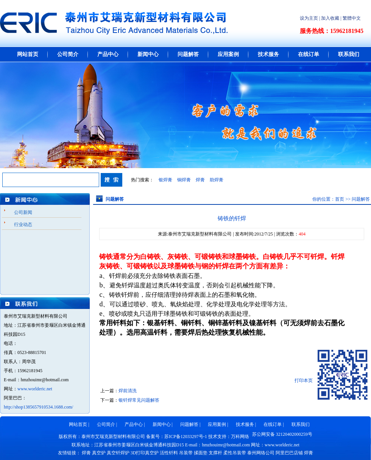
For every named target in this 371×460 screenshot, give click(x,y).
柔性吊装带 (234, 452)
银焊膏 (165, 179)
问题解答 (188, 54)
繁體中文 (352, 18)
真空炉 (99, 452)
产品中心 (107, 54)
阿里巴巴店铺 (289, 452)
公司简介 (67, 54)
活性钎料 (169, 452)
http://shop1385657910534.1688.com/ (38, 407)
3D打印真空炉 (145, 452)
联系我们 (348, 54)
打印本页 (304, 380)
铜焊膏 (184, 179)
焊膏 (200, 179)
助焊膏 (216, 179)
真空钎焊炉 (118, 452)
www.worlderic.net (34, 388)
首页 (339, 199)
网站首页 (27, 54)
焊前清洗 (127, 390)
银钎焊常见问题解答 (138, 400)
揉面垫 (200, 452)
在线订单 (308, 54)
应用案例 (228, 54)
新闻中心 (148, 54)
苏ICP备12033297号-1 (185, 436)
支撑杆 (215, 452)
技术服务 (268, 54)
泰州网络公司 (260, 452)
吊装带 (186, 452)
